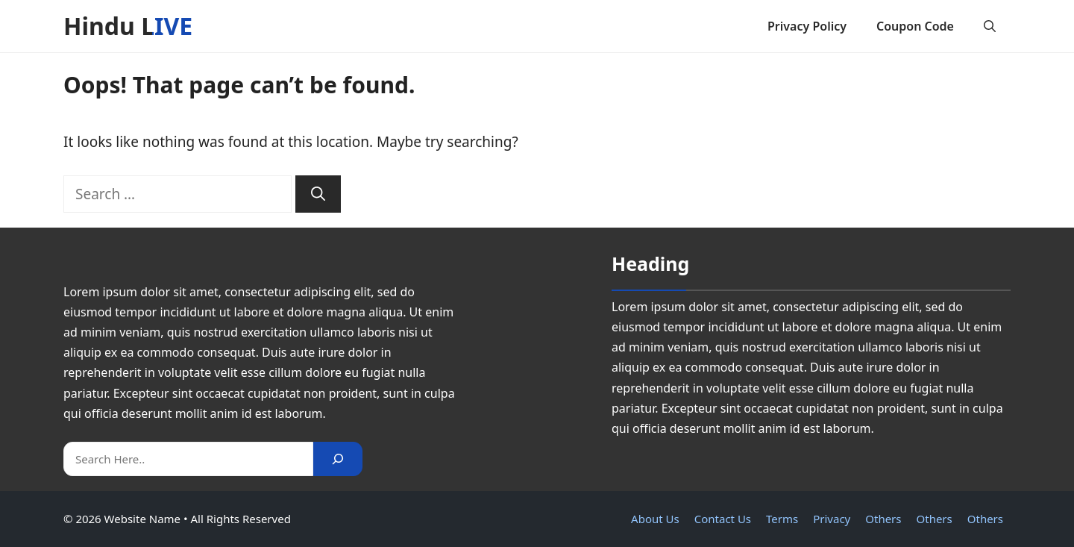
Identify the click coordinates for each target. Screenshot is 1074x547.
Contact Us (722, 518)
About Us (655, 518)
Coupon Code (915, 26)
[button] (990, 26)
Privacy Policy (807, 26)
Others (883, 518)
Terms (782, 518)
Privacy (831, 518)
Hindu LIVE (127, 26)
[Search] (318, 194)
